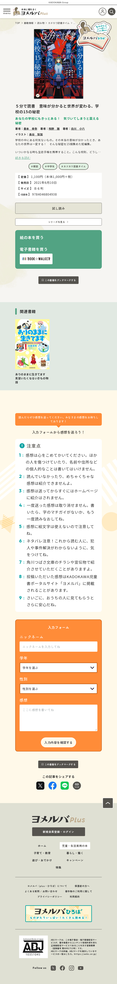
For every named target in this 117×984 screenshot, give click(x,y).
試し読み (58, 208)
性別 (24, 679)
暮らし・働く (75, 853)
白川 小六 (78, 128)
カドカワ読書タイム (59, 22)
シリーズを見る (56, 221)
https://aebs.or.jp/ (85, 954)
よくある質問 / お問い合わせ (41, 891)
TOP (17, 22)
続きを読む (22, 158)
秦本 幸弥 (30, 128)
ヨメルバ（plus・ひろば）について (47, 885)
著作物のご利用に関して (78, 891)
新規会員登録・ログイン (58, 832)
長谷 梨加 (36, 134)
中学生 (51, 166)
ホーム (42, 846)
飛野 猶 (54, 128)
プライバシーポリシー (49, 896)
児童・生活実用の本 (75, 846)
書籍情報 (28, 22)
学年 (24, 658)
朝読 (35, 166)
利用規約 (75, 896)
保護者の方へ (82, 885)
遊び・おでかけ (42, 860)
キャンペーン (75, 860)
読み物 (41, 22)
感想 (24, 700)
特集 (58, 867)
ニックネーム (32, 637)
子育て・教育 (42, 853)
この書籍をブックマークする (60, 280)
